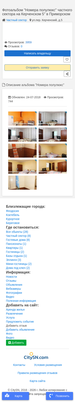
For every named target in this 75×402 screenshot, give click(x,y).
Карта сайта (37, 381)
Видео (10, 296)
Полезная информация (21, 300)
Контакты (19, 365)
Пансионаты (16, 243)
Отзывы (11, 280)
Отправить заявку (37, 67)
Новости (11, 276)
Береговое (13, 223)
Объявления (14, 284)
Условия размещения (48, 365)
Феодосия (12, 211)
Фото (9, 333)
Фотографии (14, 292)
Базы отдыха (16, 255)
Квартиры (14, 247)
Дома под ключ (18, 267)
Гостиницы (15, 251)
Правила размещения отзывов (37, 373)
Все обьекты (17, 231)
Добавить (16, 342)
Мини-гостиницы (19, 263)
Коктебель (12, 215)
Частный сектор (16, 20)
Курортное (13, 219)
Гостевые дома (18, 239)
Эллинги (13, 259)
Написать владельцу (37, 53)
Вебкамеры (13, 288)
